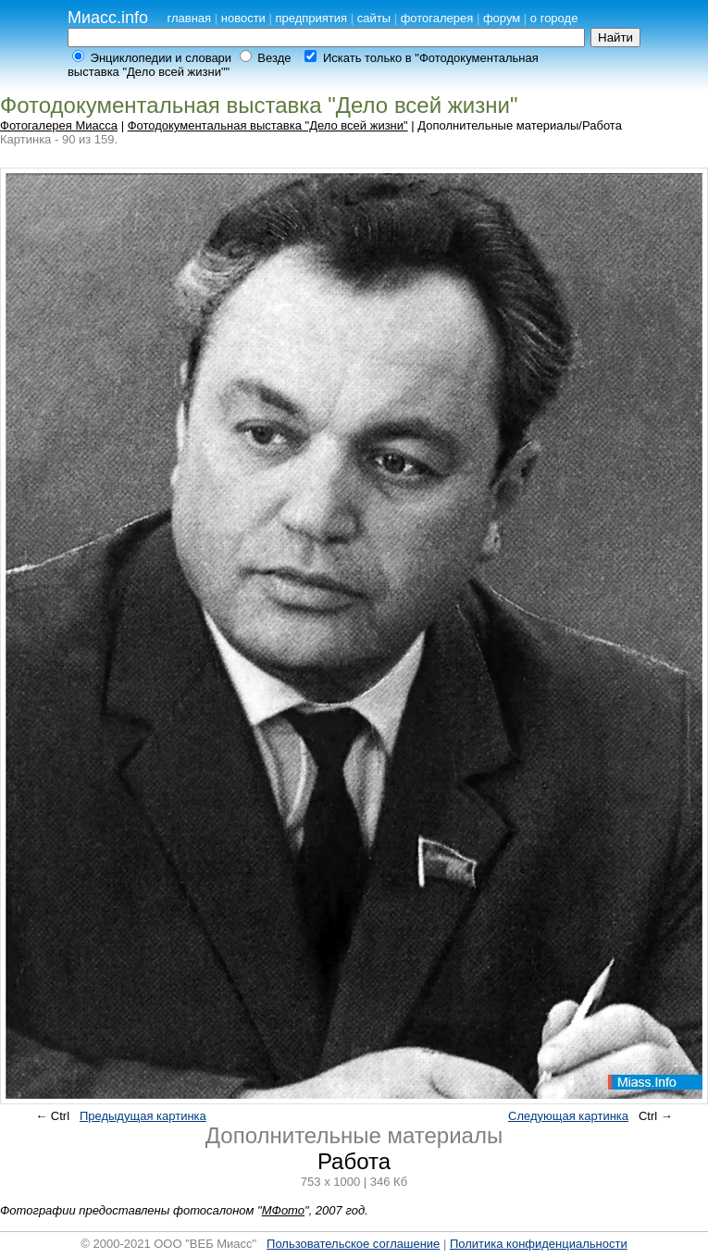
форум (501, 18)
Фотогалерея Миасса (59, 125)
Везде (274, 58)
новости (243, 18)
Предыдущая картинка (143, 1116)
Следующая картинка (568, 1116)
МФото (283, 1210)
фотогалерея (437, 18)
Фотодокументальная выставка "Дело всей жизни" (268, 125)
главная (189, 18)
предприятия (311, 18)
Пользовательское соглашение (353, 1244)
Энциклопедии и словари (161, 58)
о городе (554, 18)
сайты (374, 18)
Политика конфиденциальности (538, 1244)
